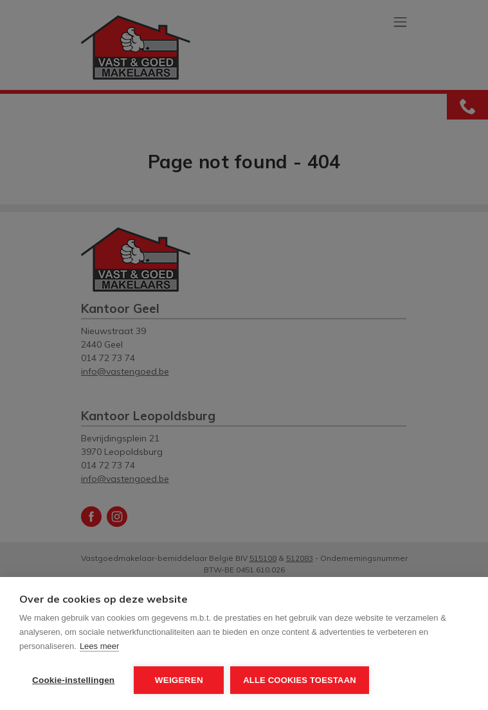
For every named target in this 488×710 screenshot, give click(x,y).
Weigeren (179, 680)
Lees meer (99, 646)
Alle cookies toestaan (299, 680)
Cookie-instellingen (73, 680)
